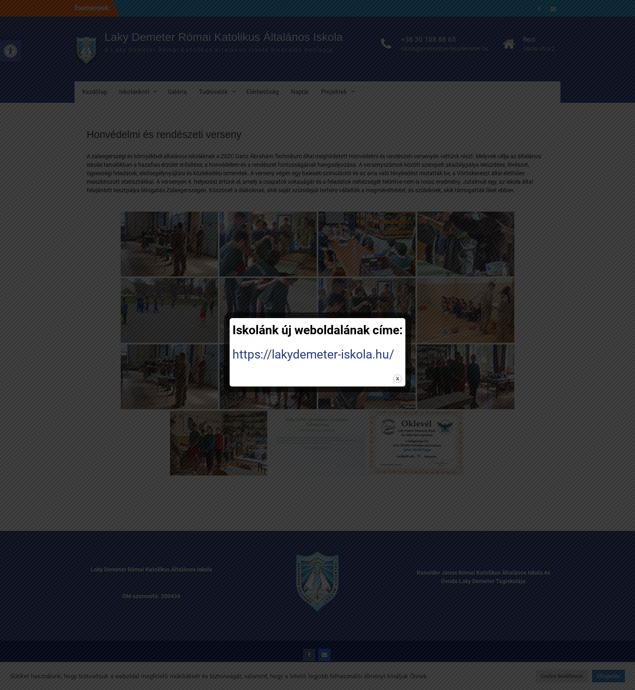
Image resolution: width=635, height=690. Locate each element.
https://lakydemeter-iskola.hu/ (313, 354)
